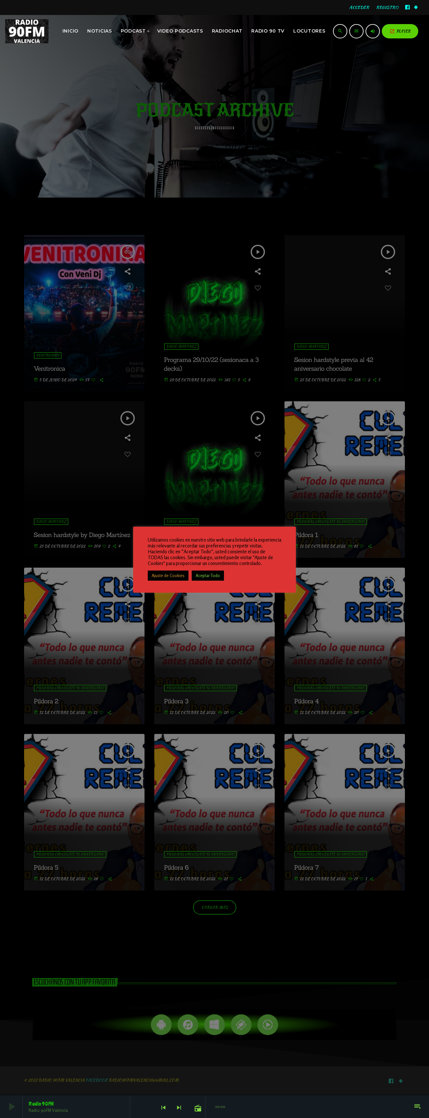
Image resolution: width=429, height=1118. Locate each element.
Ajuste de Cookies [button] (168, 575)
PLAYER (400, 31)
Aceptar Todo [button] (208, 575)
